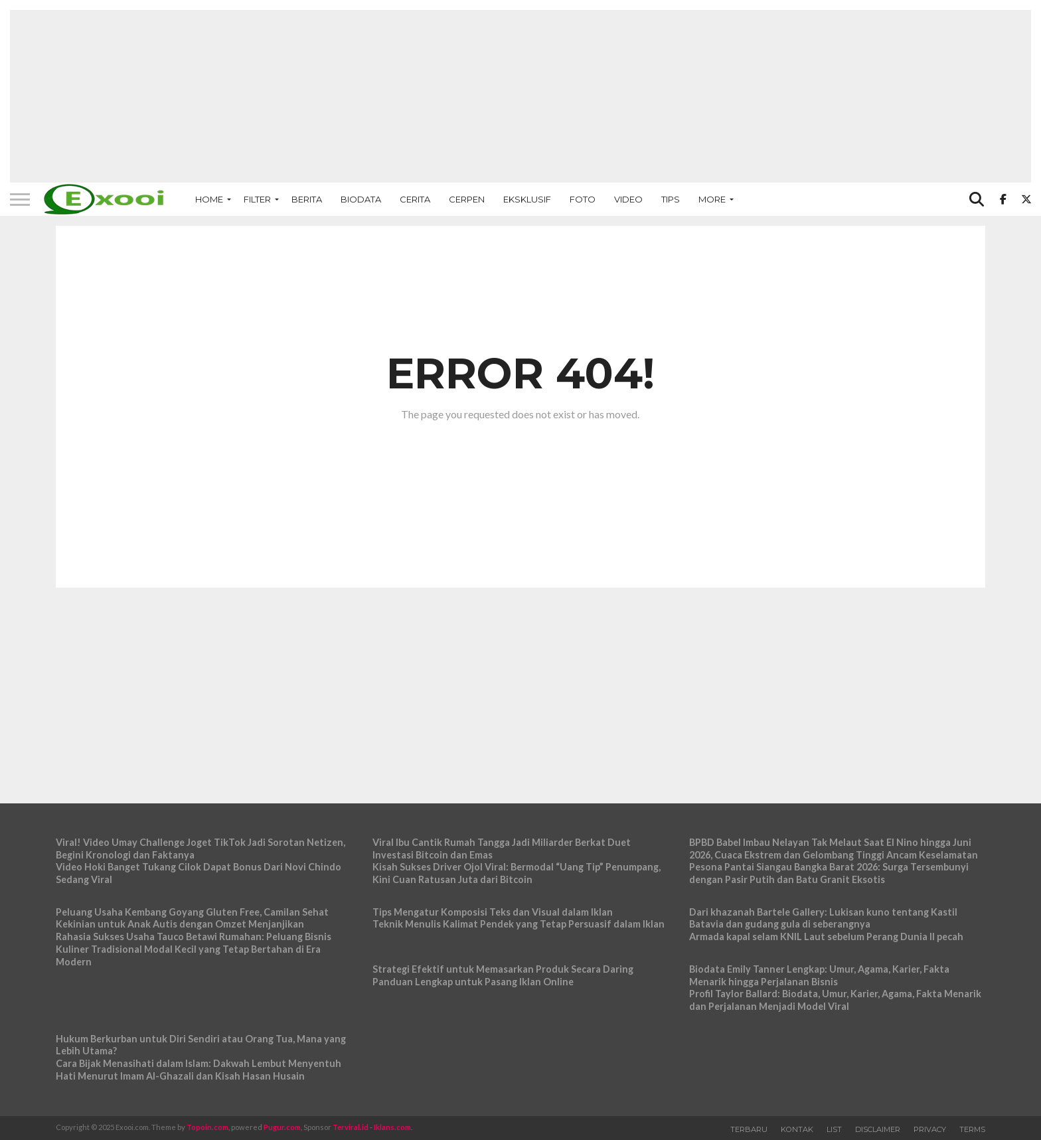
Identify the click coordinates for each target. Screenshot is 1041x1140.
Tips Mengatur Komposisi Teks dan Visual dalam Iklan (492, 912)
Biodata (361, 199)
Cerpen (467, 199)
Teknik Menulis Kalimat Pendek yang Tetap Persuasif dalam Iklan (518, 924)
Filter (257, 199)
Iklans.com (392, 1127)
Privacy (930, 1129)
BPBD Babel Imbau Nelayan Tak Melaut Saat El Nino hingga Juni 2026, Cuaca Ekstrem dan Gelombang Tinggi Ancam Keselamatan (833, 848)
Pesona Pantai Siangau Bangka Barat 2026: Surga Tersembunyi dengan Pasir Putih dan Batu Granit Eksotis (829, 873)
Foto (583, 199)
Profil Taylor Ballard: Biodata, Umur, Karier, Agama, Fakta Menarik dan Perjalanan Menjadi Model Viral (835, 1000)
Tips (670, 199)
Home (209, 199)
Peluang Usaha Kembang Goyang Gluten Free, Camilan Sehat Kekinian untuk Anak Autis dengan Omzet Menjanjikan (192, 918)
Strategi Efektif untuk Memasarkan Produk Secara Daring (502, 969)
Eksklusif (527, 199)
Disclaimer (877, 1129)
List (834, 1129)
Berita (306, 199)
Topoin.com (207, 1127)
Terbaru (748, 1129)
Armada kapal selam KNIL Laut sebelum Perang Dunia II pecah (826, 936)
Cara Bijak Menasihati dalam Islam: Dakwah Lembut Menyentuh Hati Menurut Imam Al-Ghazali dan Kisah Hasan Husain (198, 1070)
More (712, 199)
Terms (972, 1129)
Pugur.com (282, 1127)
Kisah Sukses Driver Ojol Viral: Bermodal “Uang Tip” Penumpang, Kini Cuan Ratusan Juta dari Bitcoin (516, 873)
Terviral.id (350, 1127)
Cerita (415, 199)
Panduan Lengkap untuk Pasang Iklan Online (473, 981)
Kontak (797, 1129)
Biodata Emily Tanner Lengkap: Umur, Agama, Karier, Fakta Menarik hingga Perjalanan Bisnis (819, 975)
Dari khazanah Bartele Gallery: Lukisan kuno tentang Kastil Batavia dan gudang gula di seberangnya (823, 918)
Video (628, 199)
